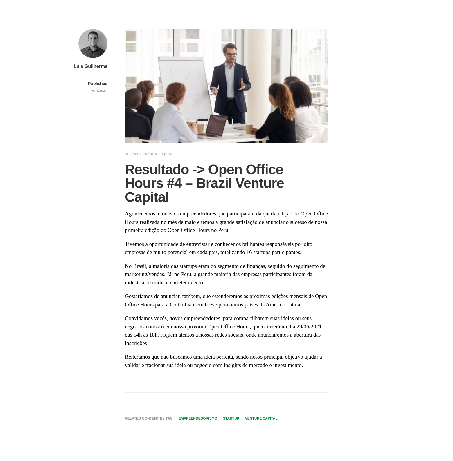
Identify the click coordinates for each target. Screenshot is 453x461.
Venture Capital (261, 418)
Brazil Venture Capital (151, 154)
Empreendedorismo (198, 418)
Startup (231, 418)
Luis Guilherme (90, 66)
